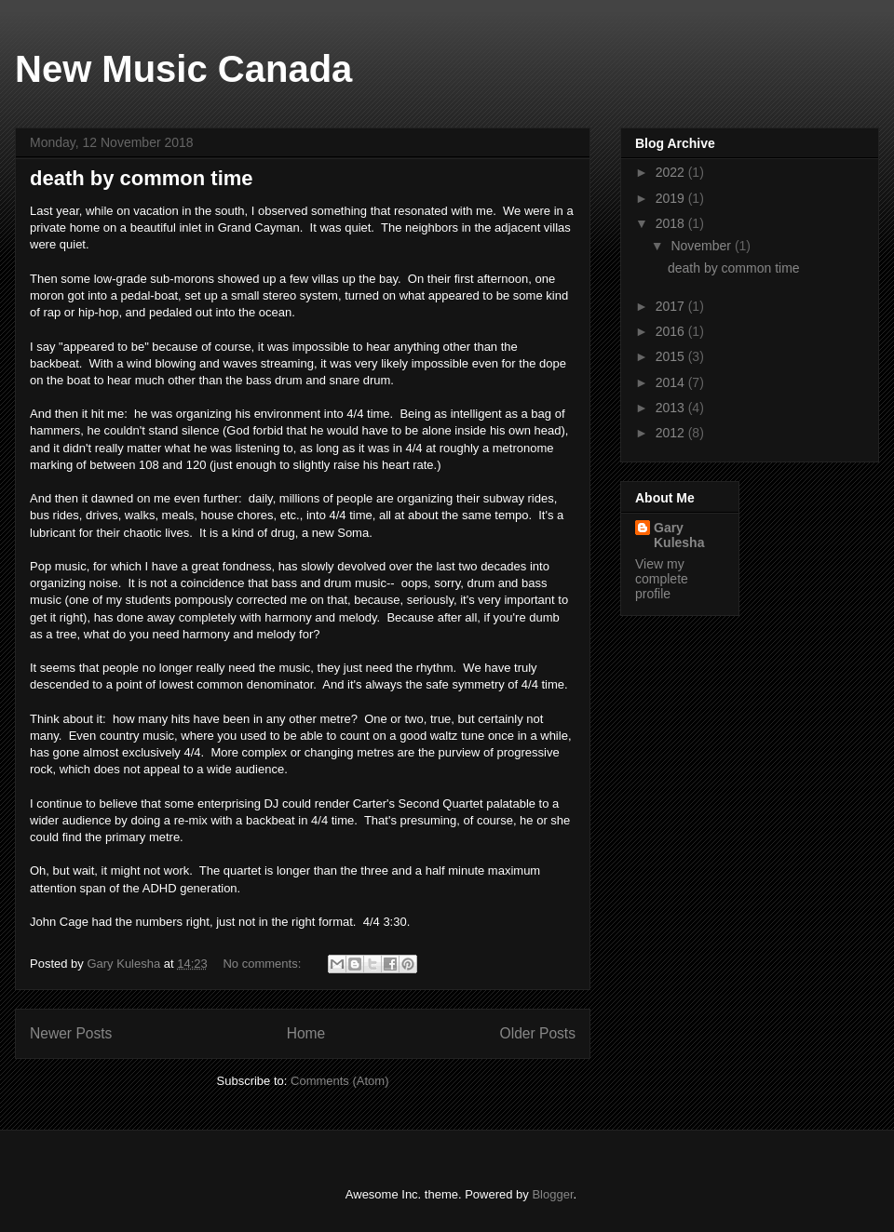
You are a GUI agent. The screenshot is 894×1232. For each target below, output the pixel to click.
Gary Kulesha (679, 535)
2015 (672, 356)
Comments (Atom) (339, 1081)
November (702, 245)
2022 (672, 172)
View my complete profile (661, 578)
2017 (672, 306)
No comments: (263, 964)
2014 (672, 382)
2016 (672, 331)
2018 (672, 223)
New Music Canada (183, 68)
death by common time (141, 178)
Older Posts (538, 1033)
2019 (672, 198)
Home (306, 1033)
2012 (672, 432)
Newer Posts (71, 1033)
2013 (672, 407)
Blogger (552, 1194)
